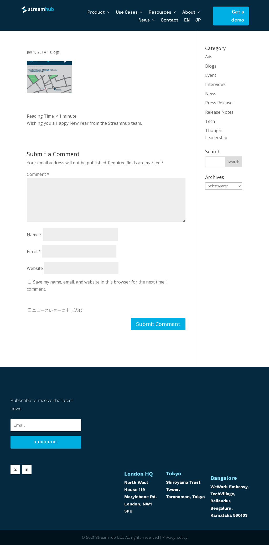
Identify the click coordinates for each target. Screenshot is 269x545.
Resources (160, 12)
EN (187, 20)
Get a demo (237, 16)
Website (35, 268)
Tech (210, 121)
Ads (208, 56)
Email (34, 251)
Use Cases (127, 12)
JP (198, 20)
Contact (169, 20)
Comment (38, 174)
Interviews (215, 84)
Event (210, 75)
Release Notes (219, 112)
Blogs (55, 52)
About (188, 12)
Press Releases (220, 103)
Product (96, 12)
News (144, 20)
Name (34, 235)
